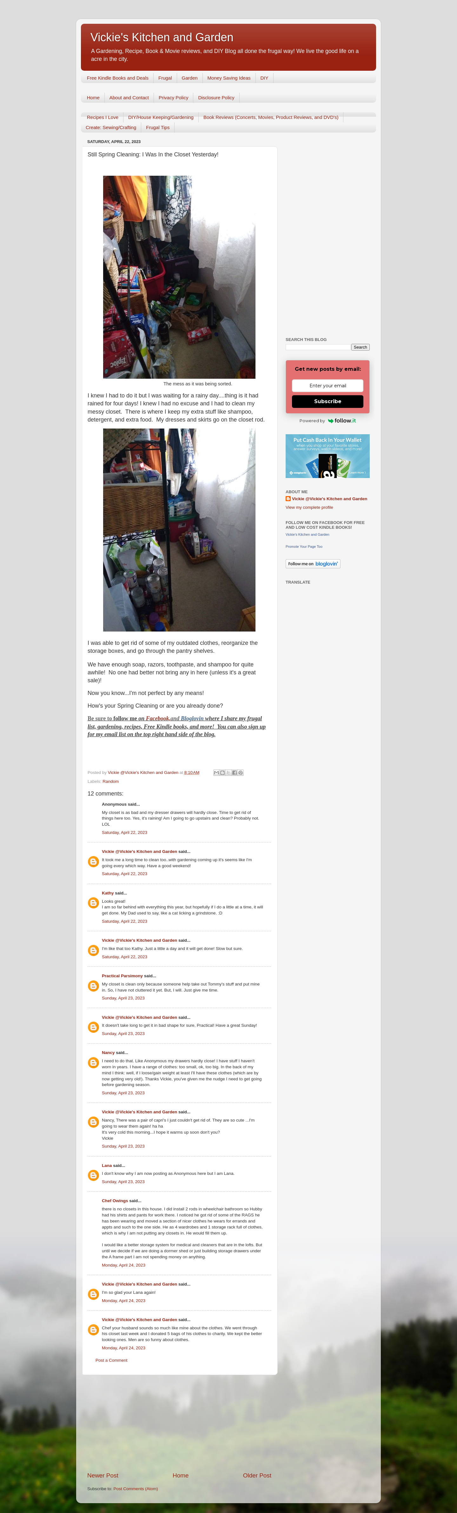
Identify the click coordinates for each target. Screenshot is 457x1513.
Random (111, 781)
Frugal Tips (157, 127)
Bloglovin (193, 718)
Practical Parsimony (122, 975)
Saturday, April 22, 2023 (124, 832)
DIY (264, 78)
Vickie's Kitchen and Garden (161, 37)
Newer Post (102, 1475)
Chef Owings (115, 1200)
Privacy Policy (173, 97)
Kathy (108, 893)
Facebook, (158, 718)
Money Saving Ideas (229, 78)
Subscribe (327, 401)
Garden (190, 78)
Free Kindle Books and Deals (118, 78)
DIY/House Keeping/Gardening (161, 117)
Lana (107, 1165)
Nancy (108, 1052)
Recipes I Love (102, 117)
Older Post (257, 1475)
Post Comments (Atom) (136, 1488)
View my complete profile (309, 507)
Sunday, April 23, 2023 (123, 998)
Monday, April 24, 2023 (123, 1265)
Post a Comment (112, 1360)
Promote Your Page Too (304, 546)
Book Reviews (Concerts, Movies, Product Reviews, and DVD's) (271, 117)
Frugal (165, 78)
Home (93, 97)
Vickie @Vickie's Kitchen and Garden (139, 851)
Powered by (328, 420)
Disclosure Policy (216, 97)
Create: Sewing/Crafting (111, 127)
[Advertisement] (179, 1423)
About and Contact (129, 97)
